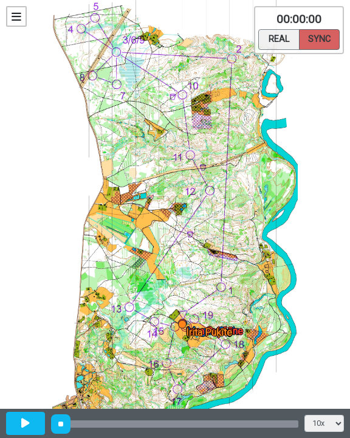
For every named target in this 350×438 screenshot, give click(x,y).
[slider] (60, 424)
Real (279, 38)
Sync (319, 38)
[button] (184, 326)
